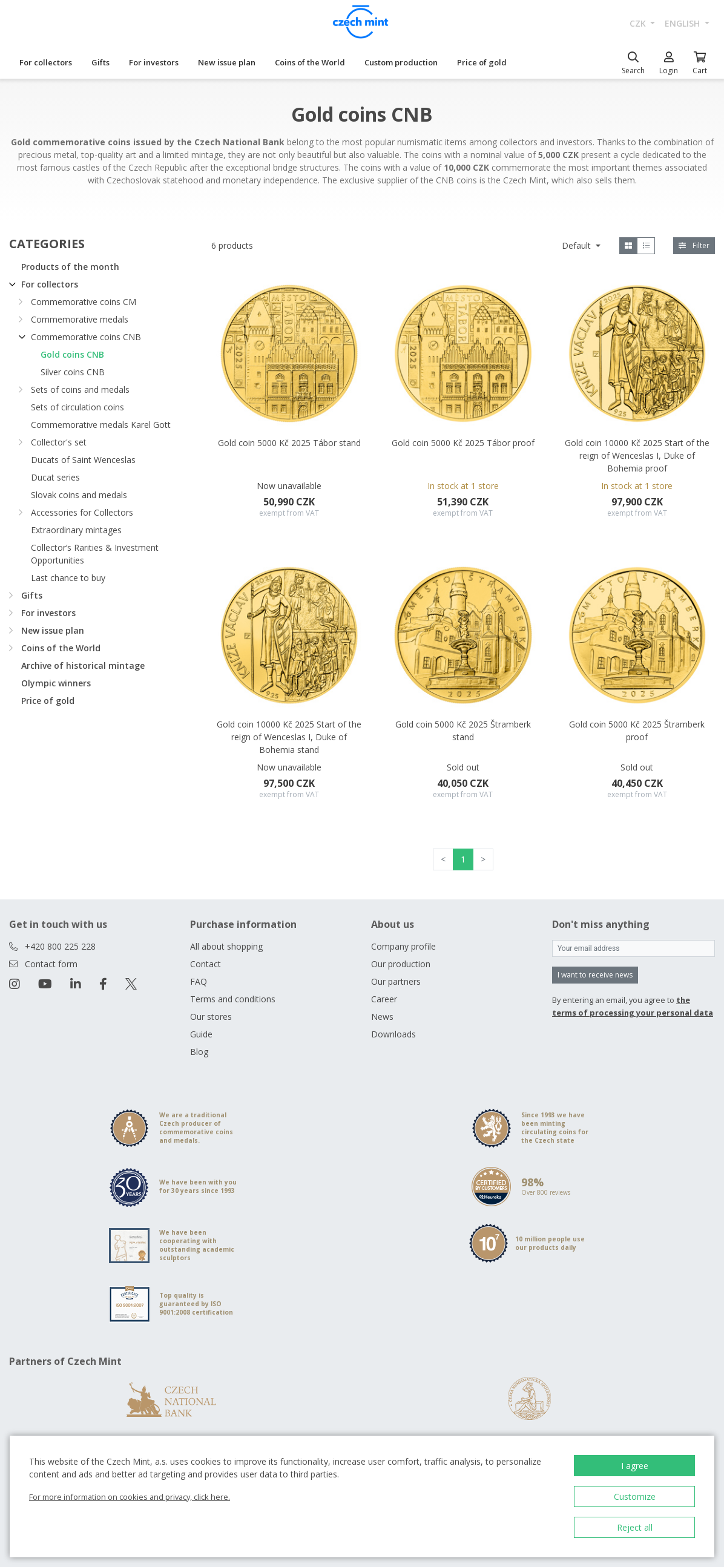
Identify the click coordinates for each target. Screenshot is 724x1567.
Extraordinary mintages (76, 530)
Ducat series (55, 477)
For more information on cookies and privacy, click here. (129, 1496)
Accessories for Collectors (82, 512)
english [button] (683, 23)
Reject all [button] (635, 1527)
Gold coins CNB (72, 354)
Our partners (396, 981)
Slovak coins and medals (79, 495)
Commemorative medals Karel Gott (101, 424)
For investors (154, 62)
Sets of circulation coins (77, 407)
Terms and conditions (232, 999)
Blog (199, 1051)
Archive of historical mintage (83, 665)
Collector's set (59, 442)
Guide (201, 1034)
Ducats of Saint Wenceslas (83, 459)
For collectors (45, 62)
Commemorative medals (79, 319)
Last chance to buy (68, 577)
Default (577, 245)
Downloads (393, 1034)
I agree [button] (634, 1465)
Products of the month (70, 266)
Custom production (401, 62)
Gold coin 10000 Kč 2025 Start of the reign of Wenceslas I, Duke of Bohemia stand (289, 736)
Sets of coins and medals (80, 389)
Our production (400, 964)
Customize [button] (635, 1496)
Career (384, 999)
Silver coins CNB (73, 372)
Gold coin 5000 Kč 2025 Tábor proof (463, 442)
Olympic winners (56, 683)
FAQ (198, 981)
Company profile (403, 946)
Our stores (211, 1016)
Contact (205, 964)
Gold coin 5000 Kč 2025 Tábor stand (289, 442)
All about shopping (226, 946)
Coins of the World (310, 62)
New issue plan (226, 62)
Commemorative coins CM (83, 301)
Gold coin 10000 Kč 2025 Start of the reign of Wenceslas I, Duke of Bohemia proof (637, 455)
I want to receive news (595, 975)
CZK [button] (639, 23)
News (382, 1016)
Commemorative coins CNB (86, 337)
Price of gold (482, 62)
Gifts (100, 62)
